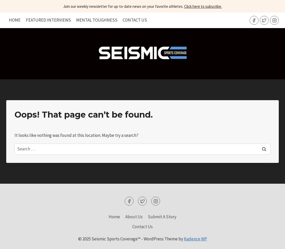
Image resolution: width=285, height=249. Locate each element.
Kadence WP (195, 239)
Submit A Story (162, 217)
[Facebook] (254, 20)
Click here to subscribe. (203, 6)
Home (15, 20)
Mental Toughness (96, 20)
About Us (134, 217)
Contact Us (135, 20)
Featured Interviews (48, 20)
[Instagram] (274, 20)
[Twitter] (264, 20)
